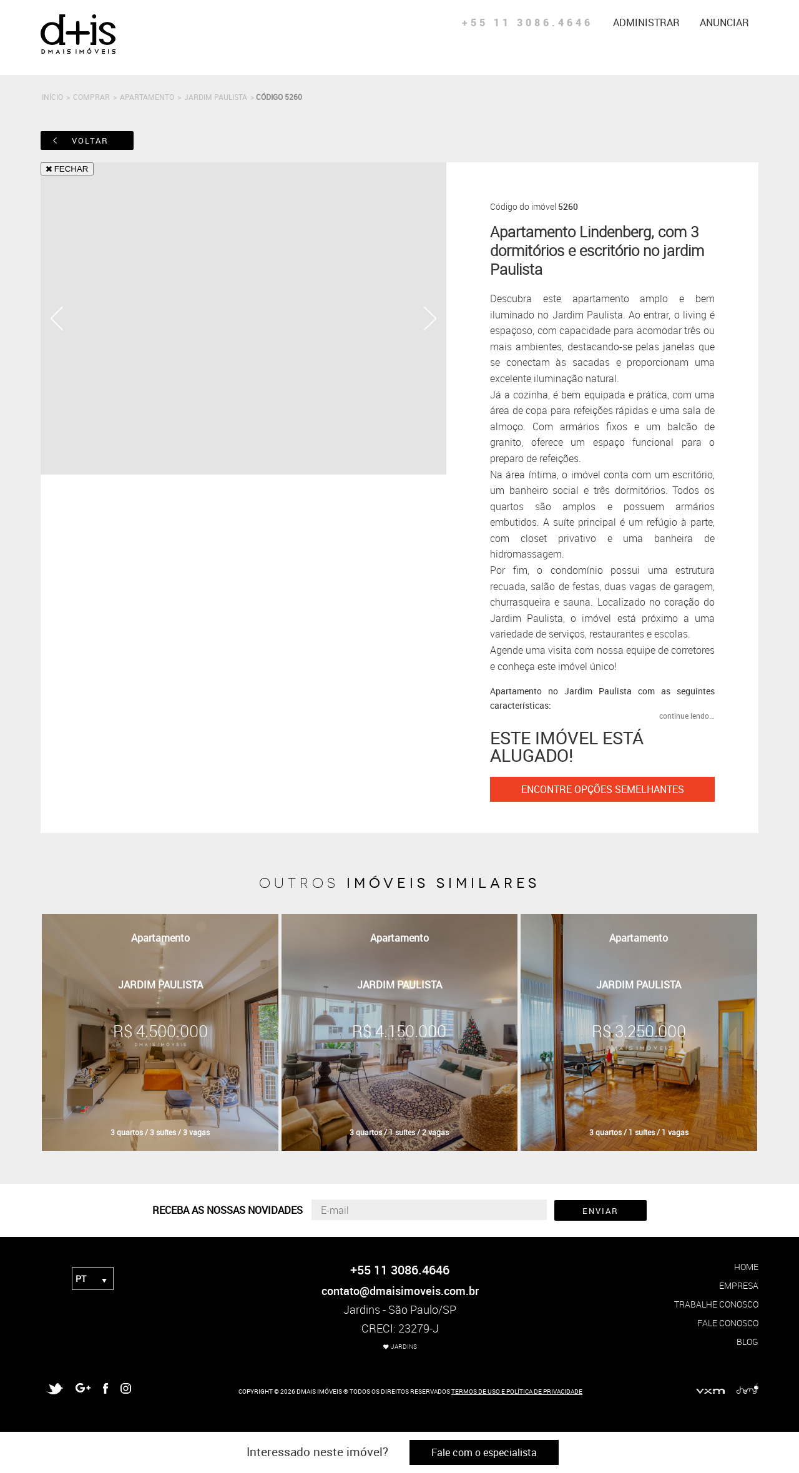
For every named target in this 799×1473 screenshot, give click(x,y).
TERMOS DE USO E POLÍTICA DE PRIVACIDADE (516, 1391)
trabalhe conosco (716, 1304)
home (746, 1267)
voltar (90, 140)
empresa (738, 1285)
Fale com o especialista (484, 1452)
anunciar (724, 22)
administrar (646, 22)
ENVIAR (600, 1210)
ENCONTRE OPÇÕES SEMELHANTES (602, 789)
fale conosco (727, 1323)
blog (747, 1341)
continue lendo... (687, 716)
